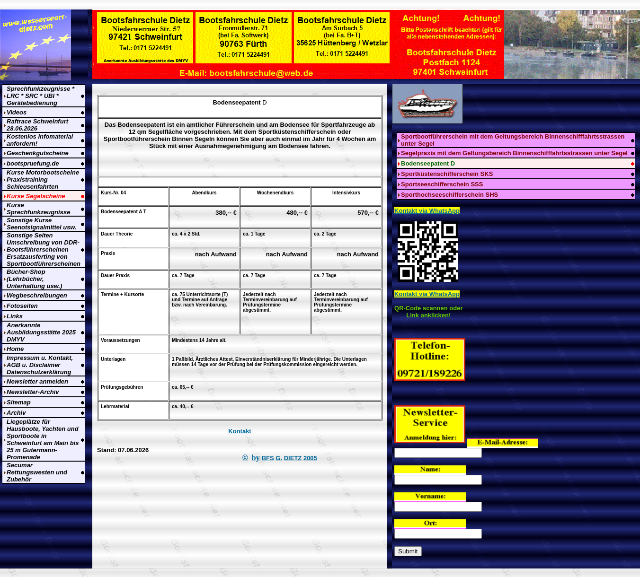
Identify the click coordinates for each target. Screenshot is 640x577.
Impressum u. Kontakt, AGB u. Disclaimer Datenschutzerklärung (40, 365)
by (256, 458)
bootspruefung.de (33, 163)
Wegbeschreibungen (37, 295)
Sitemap (19, 402)
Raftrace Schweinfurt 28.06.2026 (37, 125)
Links (15, 316)
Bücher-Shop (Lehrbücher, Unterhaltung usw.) (34, 278)
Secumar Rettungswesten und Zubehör (37, 472)
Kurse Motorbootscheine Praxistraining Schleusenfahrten (43, 179)
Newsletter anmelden (37, 381)
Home (15, 348)
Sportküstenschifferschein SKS (447, 173)
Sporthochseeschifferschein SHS (449, 194)
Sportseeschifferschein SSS (442, 184)
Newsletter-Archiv (33, 391)
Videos (17, 112)
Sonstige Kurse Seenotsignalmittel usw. (42, 224)
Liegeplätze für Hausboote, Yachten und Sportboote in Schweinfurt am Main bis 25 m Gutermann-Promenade (43, 439)
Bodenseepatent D (428, 163)
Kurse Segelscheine (36, 196)
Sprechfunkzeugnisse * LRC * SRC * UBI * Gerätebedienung (40, 95)
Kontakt (239, 431)
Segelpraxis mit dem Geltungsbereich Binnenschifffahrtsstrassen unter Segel (514, 153)
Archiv (16, 412)
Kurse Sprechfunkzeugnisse (38, 208)
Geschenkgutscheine (38, 153)
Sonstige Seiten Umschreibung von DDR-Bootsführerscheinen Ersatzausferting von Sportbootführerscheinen (43, 249)
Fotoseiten (22, 305)
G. (279, 458)
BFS (268, 458)
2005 (310, 458)
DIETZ (293, 458)
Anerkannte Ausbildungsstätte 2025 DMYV (41, 332)
